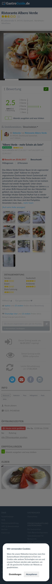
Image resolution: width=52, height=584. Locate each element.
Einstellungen (15, 574)
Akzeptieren (31, 574)
